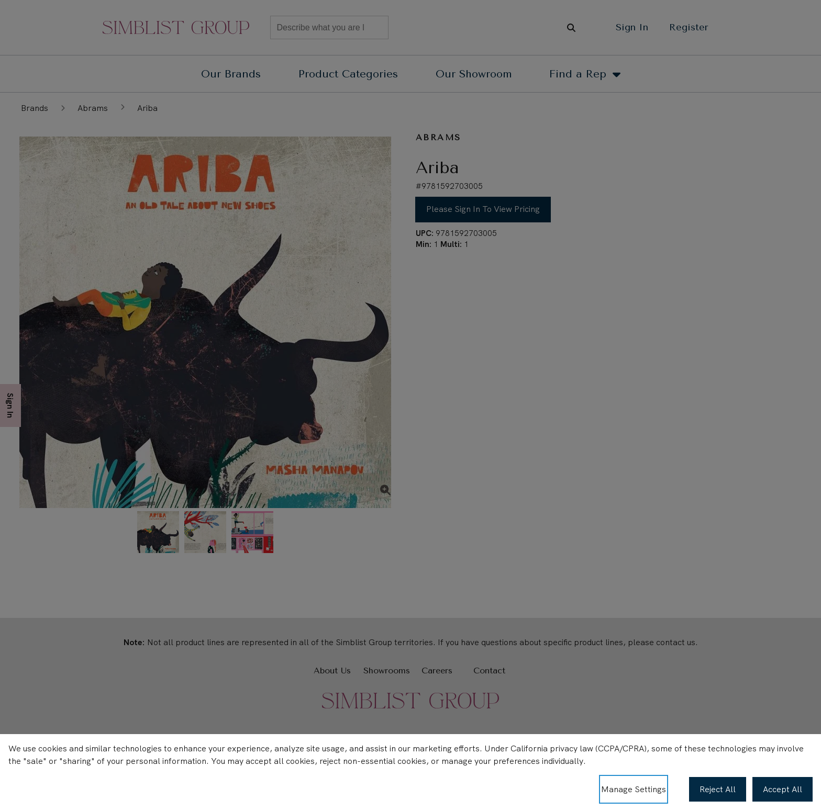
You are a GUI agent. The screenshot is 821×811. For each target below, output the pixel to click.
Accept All (782, 789)
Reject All (718, 789)
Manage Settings (633, 789)
